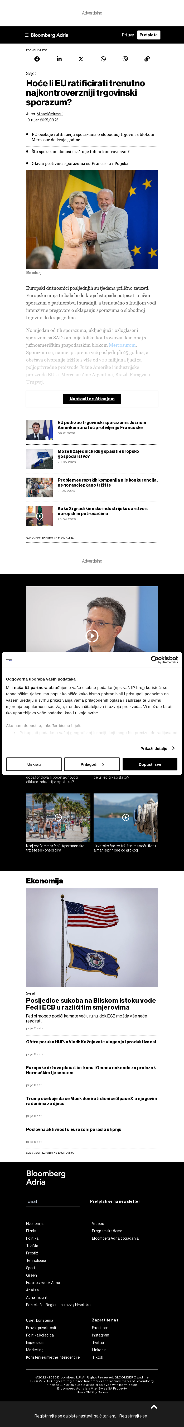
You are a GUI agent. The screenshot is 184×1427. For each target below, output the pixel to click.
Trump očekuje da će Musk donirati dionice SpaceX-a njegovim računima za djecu (91, 1101)
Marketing (35, 1350)
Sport (30, 1268)
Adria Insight (36, 1297)
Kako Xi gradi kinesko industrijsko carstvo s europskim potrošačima (103, 511)
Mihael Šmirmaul (50, 114)
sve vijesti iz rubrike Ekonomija (50, 1152)
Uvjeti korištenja (39, 1320)
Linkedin (99, 1350)
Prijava (128, 34)
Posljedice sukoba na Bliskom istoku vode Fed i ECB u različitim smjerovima (91, 1004)
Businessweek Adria (43, 1283)
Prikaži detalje (154, 748)
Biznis (31, 1231)
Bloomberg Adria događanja (115, 1238)
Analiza (32, 1290)
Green (31, 1275)
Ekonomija (44, 881)
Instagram (100, 1335)
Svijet (30, 993)
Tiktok (97, 1357)
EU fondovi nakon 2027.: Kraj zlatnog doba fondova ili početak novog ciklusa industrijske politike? (56, 777)
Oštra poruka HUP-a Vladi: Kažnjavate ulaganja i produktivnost (91, 1041)
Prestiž (32, 1253)
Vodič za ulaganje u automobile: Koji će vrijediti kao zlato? (123, 775)
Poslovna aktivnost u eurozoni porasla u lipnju (74, 1129)
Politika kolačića (40, 1335)
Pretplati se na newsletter (115, 1201)
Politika (32, 1238)
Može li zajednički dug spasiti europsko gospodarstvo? (98, 454)
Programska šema (107, 1231)
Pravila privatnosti (41, 1328)
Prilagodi (92, 764)
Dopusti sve (150, 764)
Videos (98, 1223)
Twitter (98, 1342)
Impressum (35, 1342)
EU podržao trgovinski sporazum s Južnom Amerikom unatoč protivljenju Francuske (102, 425)
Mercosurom (122, 345)
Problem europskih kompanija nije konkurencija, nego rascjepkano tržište (108, 483)
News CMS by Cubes (92, 1392)
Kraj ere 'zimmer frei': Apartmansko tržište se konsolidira (55, 848)
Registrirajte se (133, 1416)
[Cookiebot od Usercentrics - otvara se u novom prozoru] (155, 660)
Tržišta (32, 1246)
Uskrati (34, 764)
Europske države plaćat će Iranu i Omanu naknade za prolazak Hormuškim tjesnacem (91, 1070)
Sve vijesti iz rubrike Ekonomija (50, 538)
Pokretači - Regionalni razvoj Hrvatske (58, 1305)
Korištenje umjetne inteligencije (53, 1357)
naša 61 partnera (30, 687)
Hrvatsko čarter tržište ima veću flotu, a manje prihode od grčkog (125, 848)
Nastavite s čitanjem (92, 398)
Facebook (100, 1328)
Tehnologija (36, 1260)
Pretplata (149, 35)
